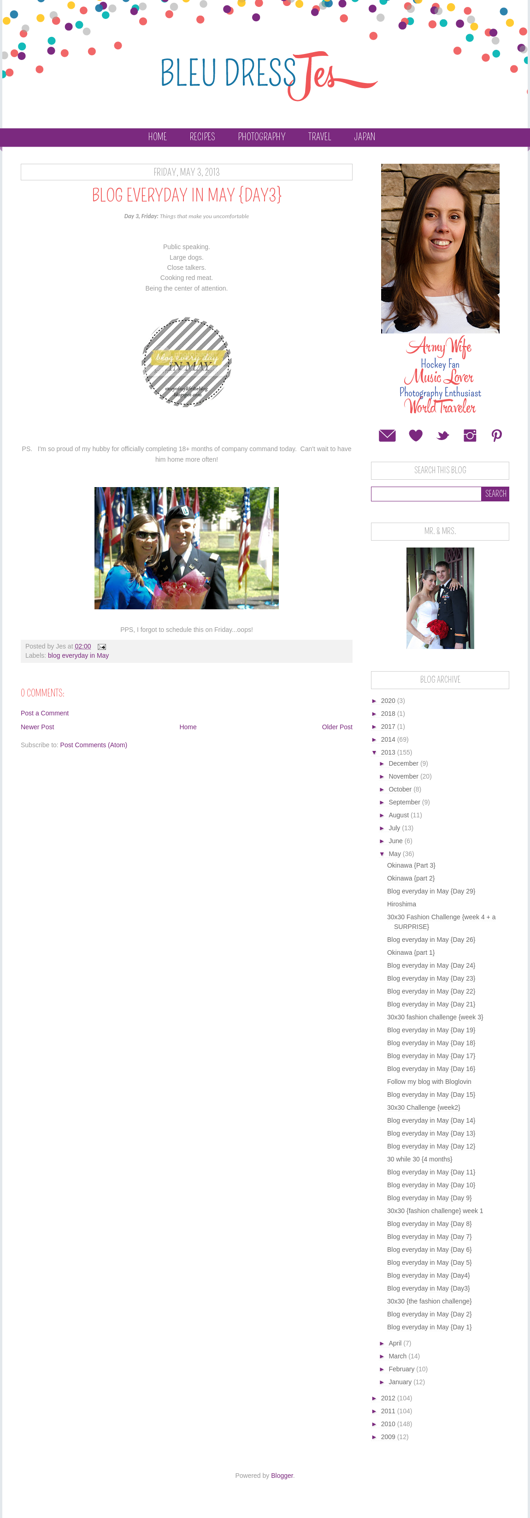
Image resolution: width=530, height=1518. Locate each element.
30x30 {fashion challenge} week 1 (435, 1210)
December (404, 763)
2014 (389, 739)
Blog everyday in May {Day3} (428, 1288)
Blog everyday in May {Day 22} (431, 991)
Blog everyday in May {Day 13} (431, 1133)
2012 (389, 1398)
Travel (319, 137)
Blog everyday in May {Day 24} (431, 965)
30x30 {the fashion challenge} (429, 1301)
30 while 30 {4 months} (420, 1159)
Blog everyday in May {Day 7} (429, 1236)
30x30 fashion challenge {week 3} (435, 1017)
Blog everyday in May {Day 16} (431, 1068)
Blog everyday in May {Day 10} (431, 1185)
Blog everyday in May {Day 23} (431, 978)
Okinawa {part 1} (411, 952)
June (396, 841)
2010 (389, 1424)
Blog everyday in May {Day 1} (429, 1327)
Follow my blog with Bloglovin (429, 1081)
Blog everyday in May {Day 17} (431, 1056)
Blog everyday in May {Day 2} (429, 1314)
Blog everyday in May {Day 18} (431, 1043)
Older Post (337, 727)
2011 (389, 1411)
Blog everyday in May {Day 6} (429, 1249)
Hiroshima (401, 904)
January (401, 1382)
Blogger (282, 1475)
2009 (389, 1437)
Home (157, 137)
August (399, 815)
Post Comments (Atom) (93, 745)
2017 (389, 726)
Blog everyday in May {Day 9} (429, 1198)
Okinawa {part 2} (411, 878)
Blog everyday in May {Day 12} (431, 1146)
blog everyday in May (78, 655)
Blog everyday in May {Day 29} (431, 891)
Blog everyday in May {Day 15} (431, 1094)
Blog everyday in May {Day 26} (431, 939)
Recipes (202, 137)
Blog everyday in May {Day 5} (429, 1262)
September (405, 802)
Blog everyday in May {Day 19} (431, 1030)
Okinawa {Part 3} (411, 865)
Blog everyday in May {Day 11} (431, 1172)
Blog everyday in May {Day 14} (431, 1120)
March (398, 1356)
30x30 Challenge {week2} (423, 1107)
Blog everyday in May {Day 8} (429, 1223)
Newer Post (37, 727)
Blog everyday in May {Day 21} (431, 1004)
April (396, 1343)
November (404, 776)
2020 (389, 700)
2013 (389, 752)
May (395, 853)
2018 (389, 713)
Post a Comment (45, 713)
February (402, 1369)
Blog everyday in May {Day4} (428, 1275)
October (401, 789)
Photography (262, 137)
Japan (364, 137)
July (395, 828)
